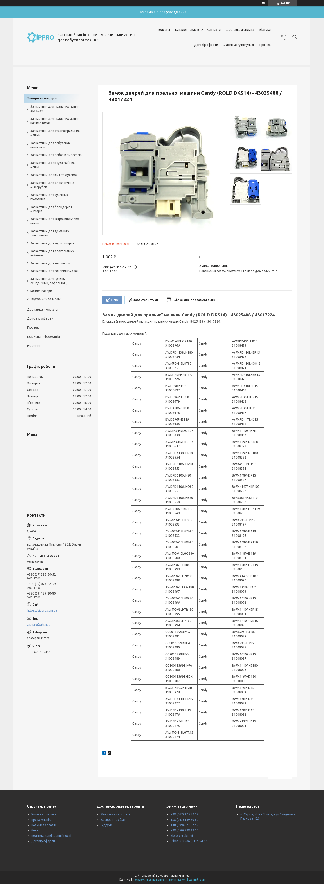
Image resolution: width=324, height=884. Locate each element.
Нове (34, 830)
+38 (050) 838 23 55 (184, 830)
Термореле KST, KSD (45, 299)
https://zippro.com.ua (42, 610)
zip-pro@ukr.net (38, 624)
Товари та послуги (42, 98)
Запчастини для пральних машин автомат (54, 109)
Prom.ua (184, 875)
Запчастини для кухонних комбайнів (49, 197)
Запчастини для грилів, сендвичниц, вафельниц (48, 281)
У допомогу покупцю (238, 45)
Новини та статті (43, 825)
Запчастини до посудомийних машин (52, 165)
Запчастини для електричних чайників (52, 253)
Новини (33, 345)
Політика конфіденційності (51, 835)
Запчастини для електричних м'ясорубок (52, 185)
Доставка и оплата (240, 29)
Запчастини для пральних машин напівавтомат (54, 121)
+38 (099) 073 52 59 (184, 825)
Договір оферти (206, 45)
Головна (164, 29)
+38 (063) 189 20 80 (184, 820)
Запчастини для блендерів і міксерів (51, 209)
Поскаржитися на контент (150, 879)
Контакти (214, 29)
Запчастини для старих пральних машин (55, 133)
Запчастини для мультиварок (52, 243)
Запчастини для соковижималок (54, 271)
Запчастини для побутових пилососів (50, 145)
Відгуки (265, 29)
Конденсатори (41, 291)
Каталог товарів (187, 29)
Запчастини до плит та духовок (53, 175)
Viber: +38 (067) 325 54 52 (189, 841)
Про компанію (41, 820)
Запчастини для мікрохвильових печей (54, 221)
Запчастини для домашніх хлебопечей (49, 233)
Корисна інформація (43, 336)
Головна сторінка (43, 814)
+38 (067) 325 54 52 (184, 814)
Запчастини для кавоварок (50, 263)
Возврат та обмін (113, 820)
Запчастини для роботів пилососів (56, 155)
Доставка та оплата (115, 814)
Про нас (265, 45)
